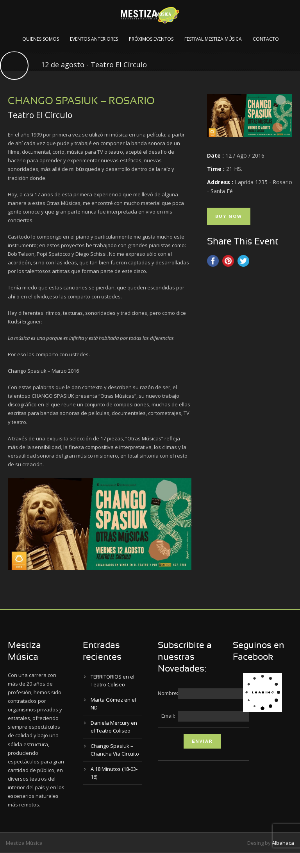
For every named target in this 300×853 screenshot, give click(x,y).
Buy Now (228, 216)
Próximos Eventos (151, 39)
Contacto (266, 39)
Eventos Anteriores (94, 39)
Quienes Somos (40, 39)
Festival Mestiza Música (213, 39)
